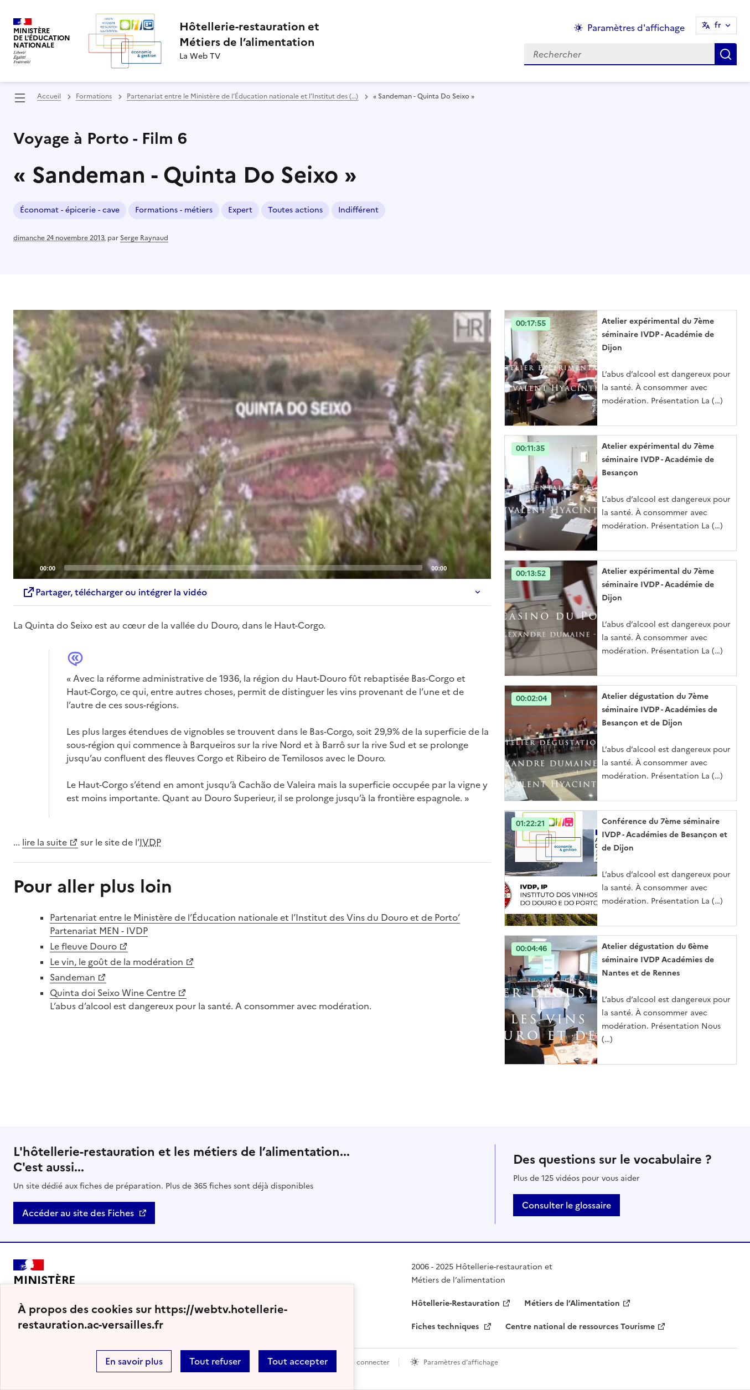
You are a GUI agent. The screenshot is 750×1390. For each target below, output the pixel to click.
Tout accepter (297, 1361)
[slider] (243, 567)
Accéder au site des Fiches (78, 1213)
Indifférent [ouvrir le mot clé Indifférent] (358, 210)
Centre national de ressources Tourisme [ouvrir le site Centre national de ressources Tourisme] (580, 1326)
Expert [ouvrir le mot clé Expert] (240, 210)
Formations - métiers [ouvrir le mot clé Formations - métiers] (174, 210)
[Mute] (458, 567)
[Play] (252, 444)
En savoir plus (134, 1361)
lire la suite (44, 842)
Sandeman (72, 977)
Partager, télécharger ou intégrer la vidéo (114, 592)
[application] (252, 444)
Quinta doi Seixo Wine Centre (112, 992)
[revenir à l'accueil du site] (249, 34)
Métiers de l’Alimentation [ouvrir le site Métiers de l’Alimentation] (572, 1303)
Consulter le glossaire (566, 1205)
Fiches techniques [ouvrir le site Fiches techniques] (446, 1326)
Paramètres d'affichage (460, 1362)
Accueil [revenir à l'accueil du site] (49, 96)
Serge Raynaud (144, 238)
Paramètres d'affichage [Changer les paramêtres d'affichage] (636, 27)
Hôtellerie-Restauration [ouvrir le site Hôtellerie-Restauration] (455, 1303)
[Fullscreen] (476, 567)
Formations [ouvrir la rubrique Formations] (94, 96)
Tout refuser (215, 1361)
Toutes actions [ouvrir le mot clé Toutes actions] (295, 210)
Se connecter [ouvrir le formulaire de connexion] (368, 1362)
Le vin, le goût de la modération (116, 961)
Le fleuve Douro (83, 946)
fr (718, 25)
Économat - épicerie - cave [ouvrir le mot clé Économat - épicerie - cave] (70, 210)
